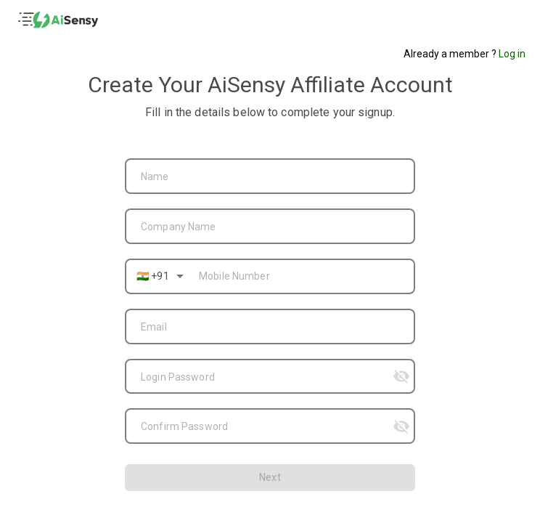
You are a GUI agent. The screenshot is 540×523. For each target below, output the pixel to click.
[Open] (180, 276)
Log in (512, 54)
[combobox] (270, 174)
